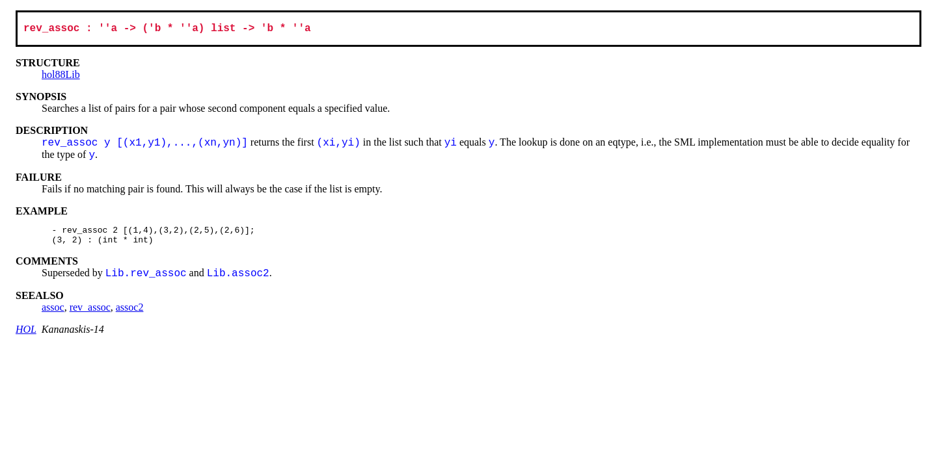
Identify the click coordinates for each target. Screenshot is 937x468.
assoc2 (130, 313)
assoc (53, 313)
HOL (26, 335)
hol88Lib (61, 77)
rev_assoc (90, 313)
